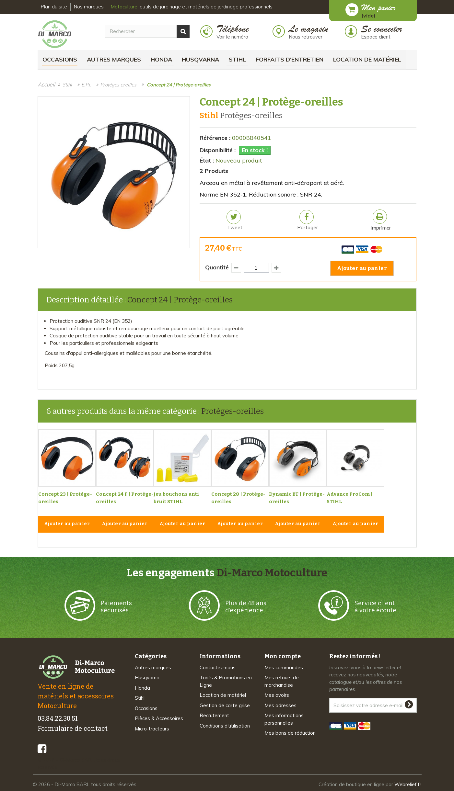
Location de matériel (367, 59)
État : (207, 160)
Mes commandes (283, 667)
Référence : (215, 137)
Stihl (237, 59)
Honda (161, 59)
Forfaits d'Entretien (289, 59)
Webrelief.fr (407, 784)
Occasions (59, 59)
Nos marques (89, 7)
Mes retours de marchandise (281, 681)
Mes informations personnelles (284, 719)
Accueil (46, 84)
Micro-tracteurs (152, 729)
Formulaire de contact (73, 728)
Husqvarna (200, 59)
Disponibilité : (218, 150)
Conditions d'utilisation (225, 726)
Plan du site (54, 7)
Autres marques (114, 59)
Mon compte (282, 656)
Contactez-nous (218, 667)
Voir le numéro (232, 37)
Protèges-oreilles (232, 411)
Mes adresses (280, 705)
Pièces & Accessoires (159, 718)
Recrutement (214, 715)
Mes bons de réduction (290, 733)
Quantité (217, 267)
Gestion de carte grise (225, 705)
